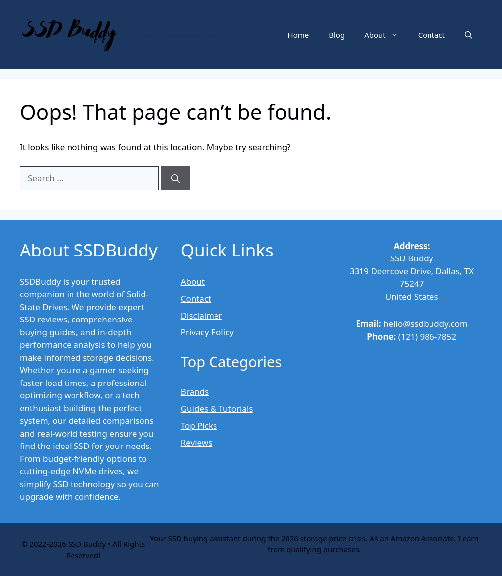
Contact (431, 35)
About (386, 35)
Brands (195, 391)
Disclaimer (201, 315)
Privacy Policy (207, 332)
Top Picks (199, 425)
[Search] (175, 178)
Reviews (197, 442)
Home (298, 35)
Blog (337, 35)
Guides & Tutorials (217, 408)
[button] (468, 35)
